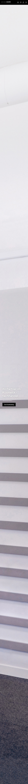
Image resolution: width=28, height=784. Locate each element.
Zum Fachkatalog (9, 404)
